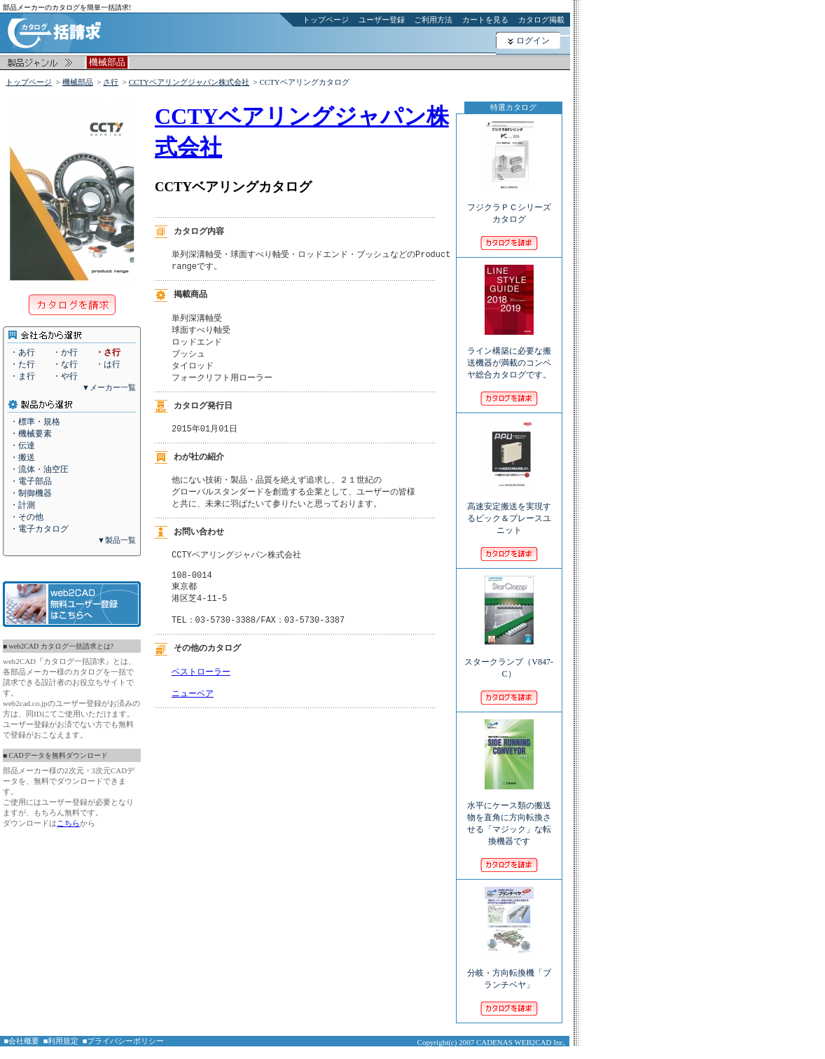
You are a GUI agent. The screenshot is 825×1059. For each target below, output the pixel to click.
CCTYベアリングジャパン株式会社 (189, 82)
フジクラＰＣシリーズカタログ (509, 204)
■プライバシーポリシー (124, 1041)
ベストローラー (201, 689)
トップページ (326, 19)
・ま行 (22, 376)
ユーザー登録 (382, 19)
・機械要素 (31, 433)
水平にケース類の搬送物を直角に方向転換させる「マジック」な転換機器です (509, 814)
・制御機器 (31, 493)
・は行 (107, 364)
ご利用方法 (433, 19)
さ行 (110, 82)
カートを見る (485, 19)
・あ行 (22, 352)
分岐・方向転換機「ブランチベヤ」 (509, 969)
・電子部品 (31, 481)
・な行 (65, 364)
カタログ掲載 (541, 19)
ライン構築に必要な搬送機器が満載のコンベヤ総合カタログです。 (509, 353)
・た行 (22, 364)
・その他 (26, 517)
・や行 (65, 376)
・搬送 (22, 457)
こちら (68, 823)
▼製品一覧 (116, 540)
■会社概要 (22, 1041)
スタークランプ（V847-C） (508, 658)
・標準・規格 (35, 422)
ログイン (533, 41)
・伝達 (22, 445)
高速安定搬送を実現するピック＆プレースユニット (509, 509)
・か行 (65, 352)
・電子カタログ (39, 529)
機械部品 (77, 82)
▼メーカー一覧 (109, 387)
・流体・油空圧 (39, 469)
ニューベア (193, 714)
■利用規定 (61, 1041)
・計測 (22, 505)
